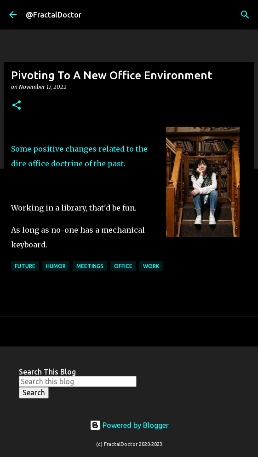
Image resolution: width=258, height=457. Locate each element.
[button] (16, 106)
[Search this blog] (78, 381)
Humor (56, 266)
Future (25, 266)
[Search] (245, 15)
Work (151, 266)
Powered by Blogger (129, 425)
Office (123, 266)
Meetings (89, 266)
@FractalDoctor (53, 15)
